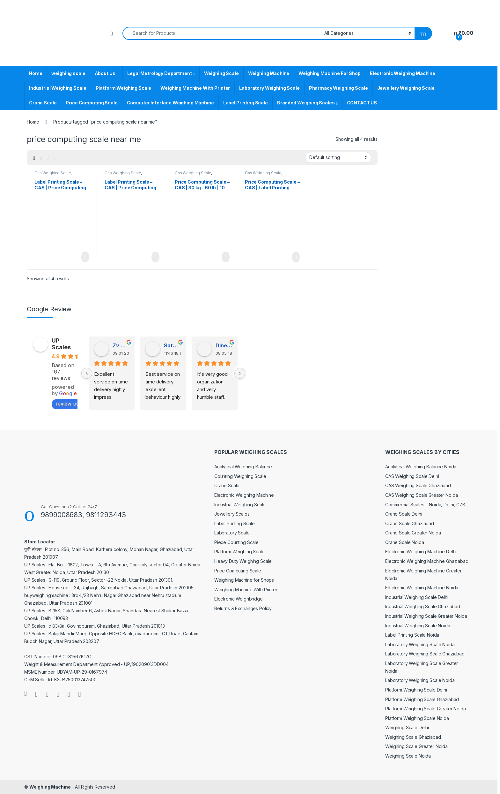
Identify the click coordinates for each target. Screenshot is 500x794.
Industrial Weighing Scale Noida (417, 625)
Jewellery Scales (232, 514)
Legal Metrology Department (159, 73)
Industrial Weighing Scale (57, 88)
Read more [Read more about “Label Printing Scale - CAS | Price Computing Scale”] (85, 257)
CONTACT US (362, 102)
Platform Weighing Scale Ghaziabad (422, 699)
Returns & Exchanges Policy (243, 608)
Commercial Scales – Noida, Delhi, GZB (425, 504)
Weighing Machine (269, 73)
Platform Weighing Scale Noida (417, 718)
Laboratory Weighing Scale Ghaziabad (425, 653)
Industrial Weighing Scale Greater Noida (426, 616)
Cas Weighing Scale (52, 172)
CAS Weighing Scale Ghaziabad (418, 485)
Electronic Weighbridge (238, 598)
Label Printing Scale (245, 102)
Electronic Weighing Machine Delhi (420, 551)
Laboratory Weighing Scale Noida (420, 644)
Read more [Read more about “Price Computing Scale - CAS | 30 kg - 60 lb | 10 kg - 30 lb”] (226, 257)
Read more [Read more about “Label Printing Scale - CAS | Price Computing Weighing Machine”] (155, 257)
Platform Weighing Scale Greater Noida (425, 708)
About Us (105, 73)
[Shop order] (338, 157)
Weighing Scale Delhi (407, 727)
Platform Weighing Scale (123, 88)
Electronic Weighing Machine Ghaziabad (426, 561)
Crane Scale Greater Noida (413, 532)
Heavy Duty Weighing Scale (243, 561)
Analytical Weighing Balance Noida (420, 466)
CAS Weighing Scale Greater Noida (421, 495)
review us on (74, 403)
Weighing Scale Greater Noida (416, 746)
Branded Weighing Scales (306, 102)
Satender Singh (172, 345)
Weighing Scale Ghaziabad (413, 737)
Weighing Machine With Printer (195, 88)
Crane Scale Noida (404, 542)
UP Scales (61, 344)
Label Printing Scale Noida (412, 635)
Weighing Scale (221, 73)
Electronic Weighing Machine (402, 73)
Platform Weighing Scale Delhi (416, 689)
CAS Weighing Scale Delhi (412, 476)
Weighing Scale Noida (408, 756)
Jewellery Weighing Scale (406, 88)
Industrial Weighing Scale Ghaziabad (422, 606)
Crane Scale (42, 102)
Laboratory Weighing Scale (269, 88)
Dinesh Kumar (224, 345)
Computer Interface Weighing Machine (170, 102)
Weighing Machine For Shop (329, 73)
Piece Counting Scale (236, 542)
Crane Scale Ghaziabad (409, 523)
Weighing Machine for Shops (244, 580)
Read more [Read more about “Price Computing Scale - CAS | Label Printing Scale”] (296, 257)
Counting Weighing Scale (240, 476)
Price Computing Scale (91, 102)
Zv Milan (121, 345)
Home (35, 73)
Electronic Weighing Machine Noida (421, 587)
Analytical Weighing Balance (243, 466)
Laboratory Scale (232, 532)
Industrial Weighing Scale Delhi (416, 597)
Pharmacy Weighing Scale (338, 88)
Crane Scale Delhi (403, 514)
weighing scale (68, 73)
